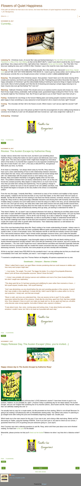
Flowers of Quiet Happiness (21, 6)
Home (40, 468)
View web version (40, 472)
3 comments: (10, 332)
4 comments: (10, 140)
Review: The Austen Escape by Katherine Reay (26, 151)
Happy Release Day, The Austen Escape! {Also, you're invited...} (35, 344)
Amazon (38, 262)
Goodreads (28, 262)
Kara (12, 475)
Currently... (6, 23)
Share (3, 143)
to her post (20, 428)
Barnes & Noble (50, 262)
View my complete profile (17, 478)
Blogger (44, 484)
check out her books (36, 432)
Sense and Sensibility (55, 64)
